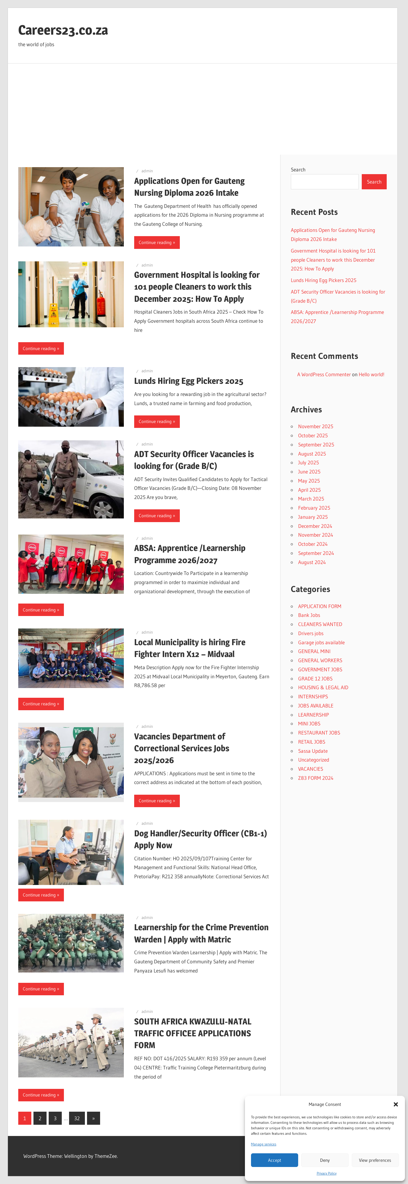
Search (298, 169)
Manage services (263, 1144)
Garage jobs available (321, 642)
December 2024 (315, 526)
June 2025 (309, 471)
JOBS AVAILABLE (315, 705)
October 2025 (313, 435)
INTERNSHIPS (313, 696)
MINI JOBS (309, 723)
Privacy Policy (327, 1173)
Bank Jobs (309, 615)
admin (147, 171)
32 (77, 1118)
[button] (396, 1104)
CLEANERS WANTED (320, 624)
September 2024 (316, 553)
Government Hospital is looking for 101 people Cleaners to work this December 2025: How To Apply (197, 287)
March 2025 (311, 498)
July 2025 (308, 462)
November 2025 (315, 426)
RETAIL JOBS (311, 741)
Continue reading (155, 242)
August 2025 (312, 453)
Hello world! (372, 374)
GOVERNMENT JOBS (320, 669)
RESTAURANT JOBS (319, 732)
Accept (274, 1160)
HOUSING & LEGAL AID (323, 687)
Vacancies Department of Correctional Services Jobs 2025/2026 (181, 748)
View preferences (375, 1160)
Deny (325, 1160)
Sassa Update (313, 751)
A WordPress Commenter (324, 374)
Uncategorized (313, 759)
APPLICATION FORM (319, 606)
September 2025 (316, 444)
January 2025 (313, 517)
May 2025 (309, 480)
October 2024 (313, 544)
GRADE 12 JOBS (315, 678)
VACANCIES (310, 769)
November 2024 (315, 535)
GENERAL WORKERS (320, 660)
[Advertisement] (202, 109)
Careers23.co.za (63, 30)
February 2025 (314, 507)
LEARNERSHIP (313, 714)
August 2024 (312, 562)
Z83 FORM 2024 (315, 778)
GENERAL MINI (314, 651)
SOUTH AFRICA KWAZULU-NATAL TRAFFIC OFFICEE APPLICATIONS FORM (192, 1033)
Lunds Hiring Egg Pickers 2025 (188, 381)
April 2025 (309, 490)
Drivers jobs (310, 633)
